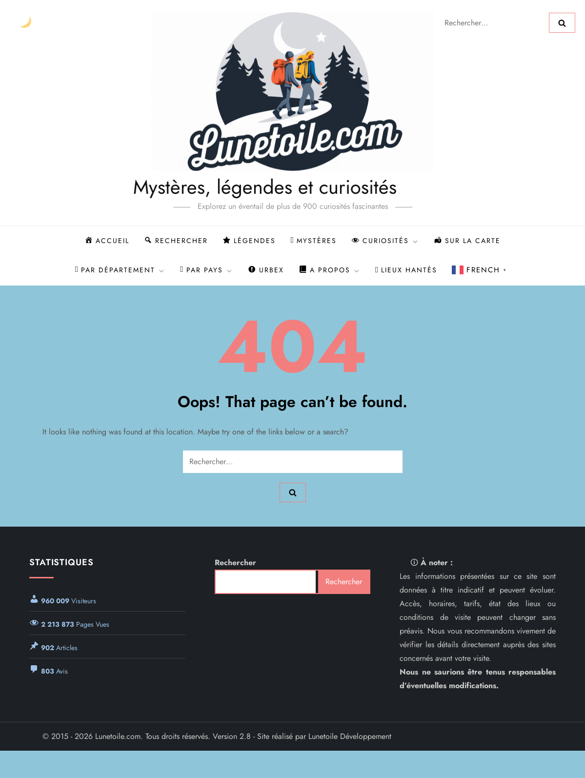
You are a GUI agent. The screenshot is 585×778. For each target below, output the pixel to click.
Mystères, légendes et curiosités (235, 187)
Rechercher (235, 562)
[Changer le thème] (25, 23)
